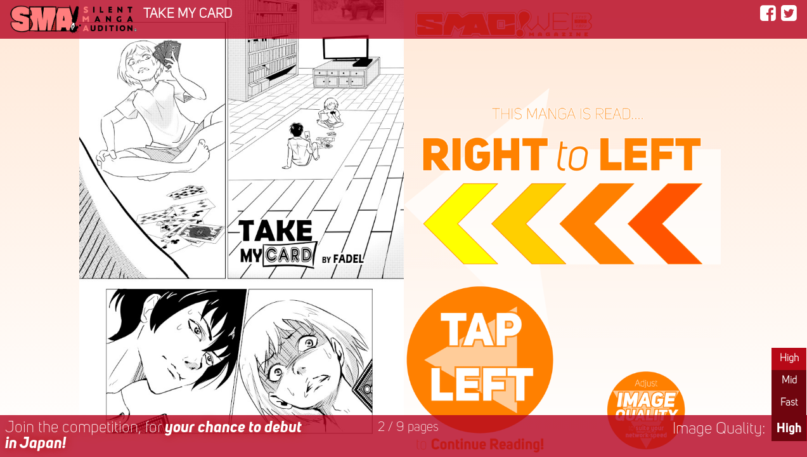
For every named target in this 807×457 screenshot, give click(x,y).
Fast (788, 403)
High (789, 359)
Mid (789, 381)
